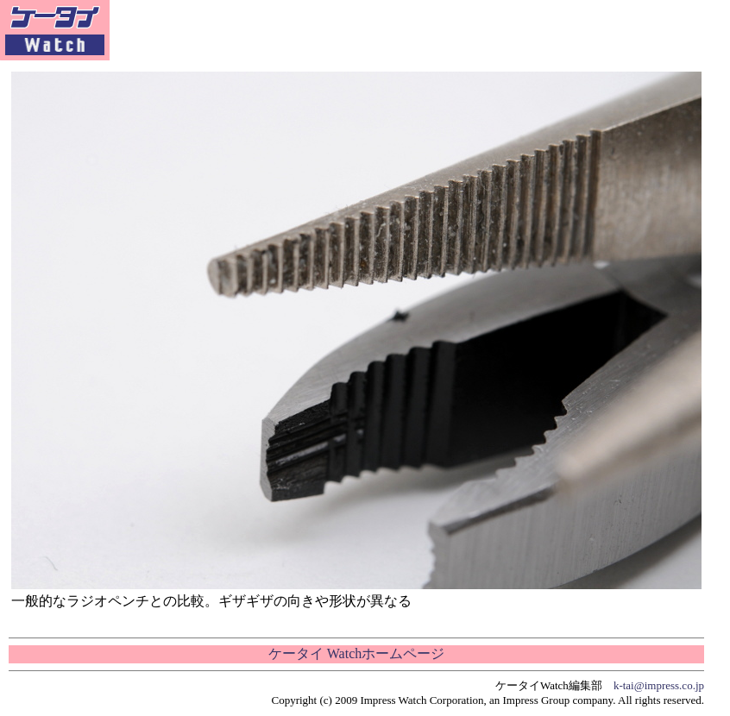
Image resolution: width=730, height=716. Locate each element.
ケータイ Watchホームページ (356, 653)
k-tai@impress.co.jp (659, 685)
